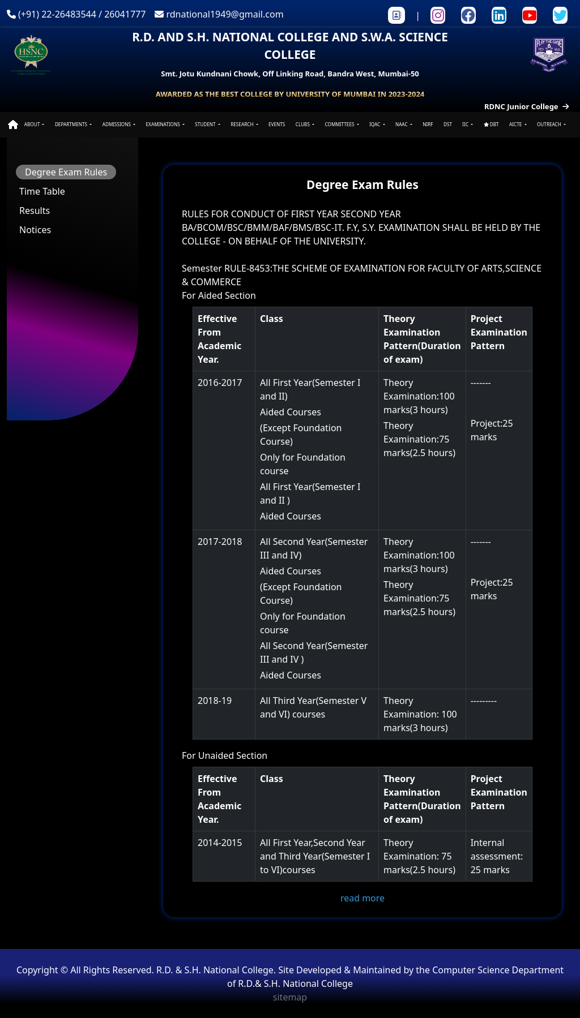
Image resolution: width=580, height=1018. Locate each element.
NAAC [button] (402, 124)
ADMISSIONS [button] (117, 124)
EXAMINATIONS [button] (163, 124)
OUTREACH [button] (549, 124)
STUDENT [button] (205, 124)
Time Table (42, 191)
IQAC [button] (375, 124)
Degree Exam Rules (66, 172)
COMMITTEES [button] (340, 124)
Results (34, 210)
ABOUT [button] (32, 124)
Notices (35, 230)
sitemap (290, 997)
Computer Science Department (498, 970)
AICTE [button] (516, 124)
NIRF (428, 124)
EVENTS (276, 124)
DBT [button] (491, 124)
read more (362, 898)
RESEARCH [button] (242, 124)
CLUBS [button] (303, 124)
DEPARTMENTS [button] (71, 124)
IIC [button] (466, 124)
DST (447, 124)
